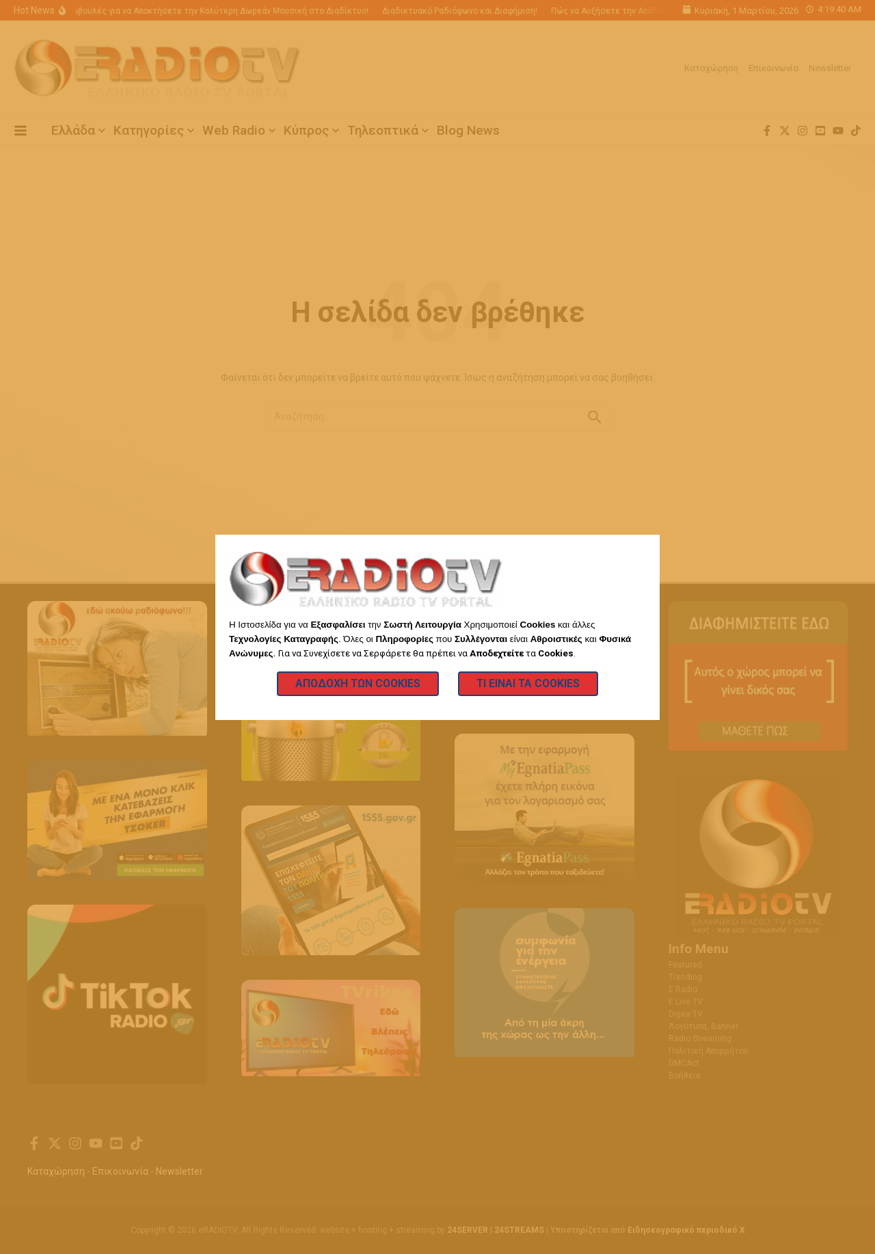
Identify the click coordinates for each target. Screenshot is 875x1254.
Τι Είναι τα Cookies (528, 683)
